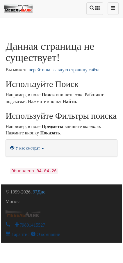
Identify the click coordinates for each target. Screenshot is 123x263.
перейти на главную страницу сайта (63, 69)
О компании (45, 234)
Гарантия (18, 234)
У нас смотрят (27, 148)
